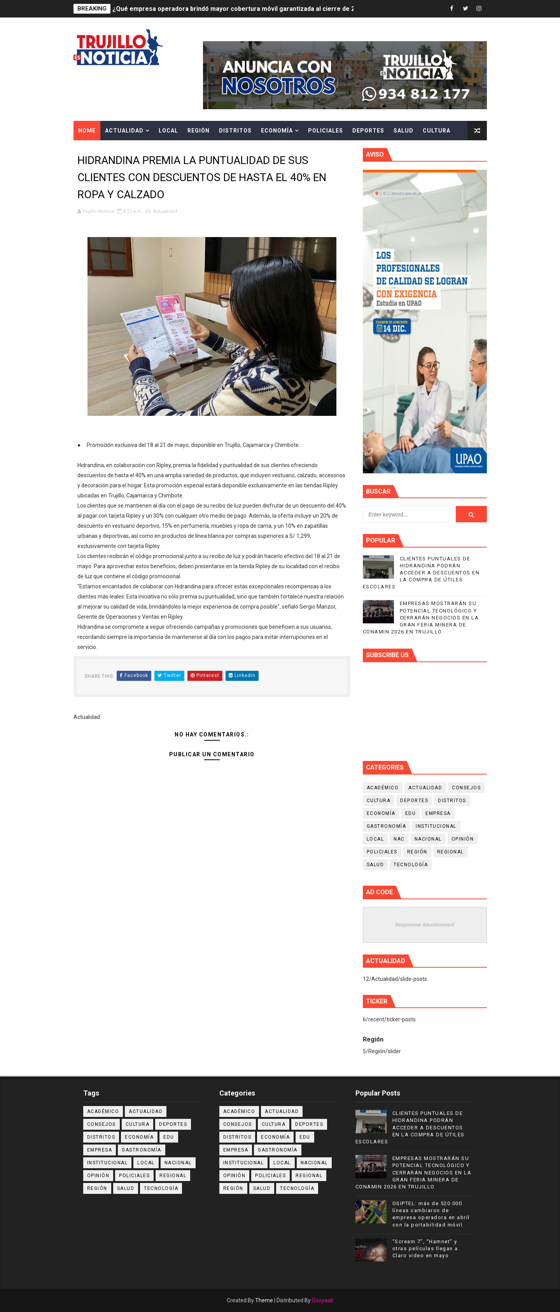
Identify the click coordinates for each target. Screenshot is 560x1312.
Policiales (325, 130)
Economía (277, 130)
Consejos (466, 787)
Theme (264, 1300)
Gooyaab (323, 1300)
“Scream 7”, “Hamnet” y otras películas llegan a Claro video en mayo (425, 1248)
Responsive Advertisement (425, 925)
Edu (410, 813)
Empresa (438, 813)
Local (168, 130)
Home (87, 130)
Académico (383, 787)
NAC (399, 839)
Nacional (428, 839)
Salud (403, 130)
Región (198, 130)
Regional (450, 852)
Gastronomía (386, 826)
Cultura (436, 130)
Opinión (463, 839)
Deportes (368, 130)
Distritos (235, 130)
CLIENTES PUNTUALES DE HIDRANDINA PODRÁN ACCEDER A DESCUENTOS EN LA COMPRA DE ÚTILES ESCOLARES (421, 573)
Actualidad (124, 130)
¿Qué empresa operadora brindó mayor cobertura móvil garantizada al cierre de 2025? (240, 8)
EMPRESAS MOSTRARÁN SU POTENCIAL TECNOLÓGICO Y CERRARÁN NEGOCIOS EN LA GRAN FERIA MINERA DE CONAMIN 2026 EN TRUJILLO (421, 617)
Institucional (436, 826)
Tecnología (411, 864)
